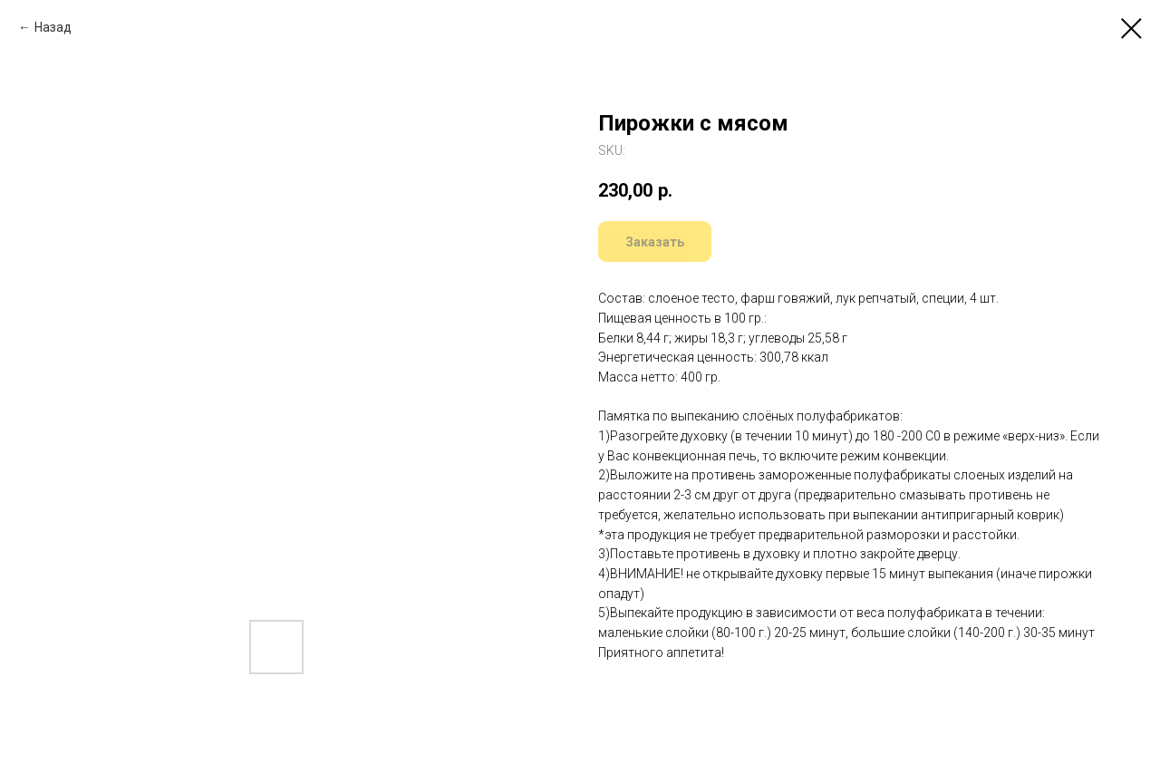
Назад (53, 27)
